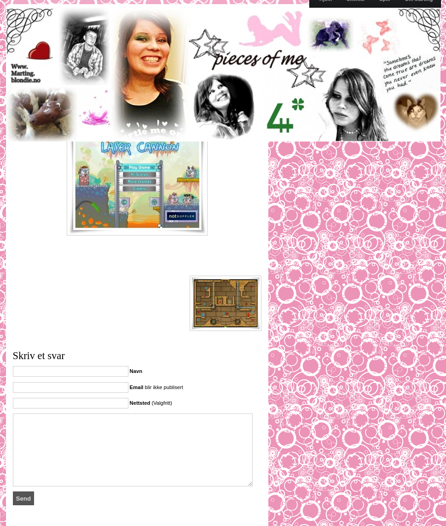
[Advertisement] (120, 259)
